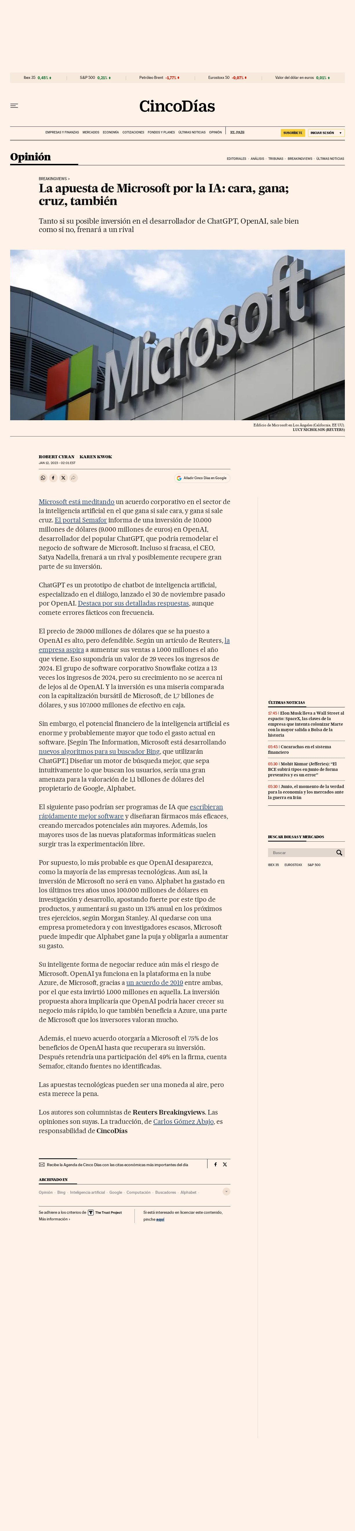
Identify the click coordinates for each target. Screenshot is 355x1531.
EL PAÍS (234, 130)
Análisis (257, 159)
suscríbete (293, 133)
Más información (54, 1219)
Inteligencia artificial (87, 1192)
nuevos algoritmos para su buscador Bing (99, 751)
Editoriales (236, 159)
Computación (139, 1192)
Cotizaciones (133, 132)
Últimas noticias (192, 132)
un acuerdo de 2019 (154, 983)
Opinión (215, 132)
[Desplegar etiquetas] (226, 1191)
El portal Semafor (81, 520)
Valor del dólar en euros (294, 78)
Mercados (91, 132)
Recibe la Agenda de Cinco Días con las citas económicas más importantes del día (117, 1164)
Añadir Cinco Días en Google (205, 478)
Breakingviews (300, 159)
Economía (111, 132)
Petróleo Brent (151, 78)
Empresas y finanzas (62, 132)
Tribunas (275, 159)
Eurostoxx (293, 865)
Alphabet (188, 1192)
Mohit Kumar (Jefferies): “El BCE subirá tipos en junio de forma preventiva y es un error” (303, 769)
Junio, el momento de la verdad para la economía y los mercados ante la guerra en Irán (306, 792)
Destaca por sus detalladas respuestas (133, 603)
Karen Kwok (96, 456)
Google (116, 1192)
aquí (160, 1219)
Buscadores (165, 1192)
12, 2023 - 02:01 (57, 463)
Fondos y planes (161, 132)
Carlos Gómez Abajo (183, 1121)
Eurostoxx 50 (219, 78)
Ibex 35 (29, 78)
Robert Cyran (56, 456)
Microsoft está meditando (77, 502)
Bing (61, 1192)
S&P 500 (87, 78)
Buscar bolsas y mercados (296, 837)
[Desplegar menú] (14, 106)
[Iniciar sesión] (326, 133)
